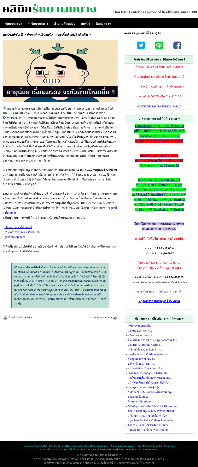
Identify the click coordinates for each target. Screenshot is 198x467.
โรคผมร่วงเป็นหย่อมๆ (139, 401)
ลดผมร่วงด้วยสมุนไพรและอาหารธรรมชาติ (151, 411)
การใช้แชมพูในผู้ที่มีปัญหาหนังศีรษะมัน (149, 377)
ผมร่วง (85, 23)
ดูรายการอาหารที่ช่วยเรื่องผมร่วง (22, 232)
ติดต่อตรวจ (103, 23)
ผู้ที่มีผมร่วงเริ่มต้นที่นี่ (139, 325)
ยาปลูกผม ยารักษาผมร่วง (141, 358)
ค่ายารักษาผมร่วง (146, 291)
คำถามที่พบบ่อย (64, 23)
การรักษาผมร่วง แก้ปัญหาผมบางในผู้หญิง (150, 392)
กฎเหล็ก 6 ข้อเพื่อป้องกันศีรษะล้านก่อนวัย (150, 420)
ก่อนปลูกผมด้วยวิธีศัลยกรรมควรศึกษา (148, 429)
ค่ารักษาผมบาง (37, 23)
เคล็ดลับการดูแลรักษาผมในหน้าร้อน (147, 415)
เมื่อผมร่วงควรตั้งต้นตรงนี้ (18, 227)
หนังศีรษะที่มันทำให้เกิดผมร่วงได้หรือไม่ (149, 382)
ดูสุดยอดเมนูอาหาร (14, 237)
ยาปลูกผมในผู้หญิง (138, 396)
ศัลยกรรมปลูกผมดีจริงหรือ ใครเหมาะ (148, 425)
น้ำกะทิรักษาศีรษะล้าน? (20, 317)
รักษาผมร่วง (13, 23)
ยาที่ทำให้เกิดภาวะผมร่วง (141, 363)
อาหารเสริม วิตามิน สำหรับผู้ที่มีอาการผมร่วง (152, 340)
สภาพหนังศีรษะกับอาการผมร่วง (145, 368)
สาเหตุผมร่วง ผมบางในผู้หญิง (144, 387)
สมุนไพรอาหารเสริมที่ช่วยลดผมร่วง (147, 354)
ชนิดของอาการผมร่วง (140, 335)
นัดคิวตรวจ (165, 291)
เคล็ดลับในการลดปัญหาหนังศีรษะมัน (148, 373)
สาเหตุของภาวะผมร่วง (140, 330)
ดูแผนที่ (177, 106)
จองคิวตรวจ (164, 106)
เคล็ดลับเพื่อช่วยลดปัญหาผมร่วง (145, 349)
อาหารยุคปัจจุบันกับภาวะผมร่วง (145, 344)
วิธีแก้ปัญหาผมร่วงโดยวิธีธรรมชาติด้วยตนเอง (152, 406)
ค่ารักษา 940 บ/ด (146, 106)
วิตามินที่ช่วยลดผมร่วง (100, 317)
